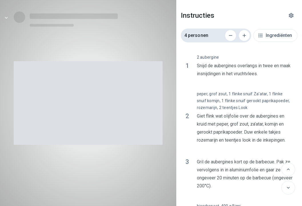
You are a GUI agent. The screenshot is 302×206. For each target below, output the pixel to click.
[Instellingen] (291, 15)
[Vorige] (288, 169)
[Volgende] (288, 188)
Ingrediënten (275, 35)
